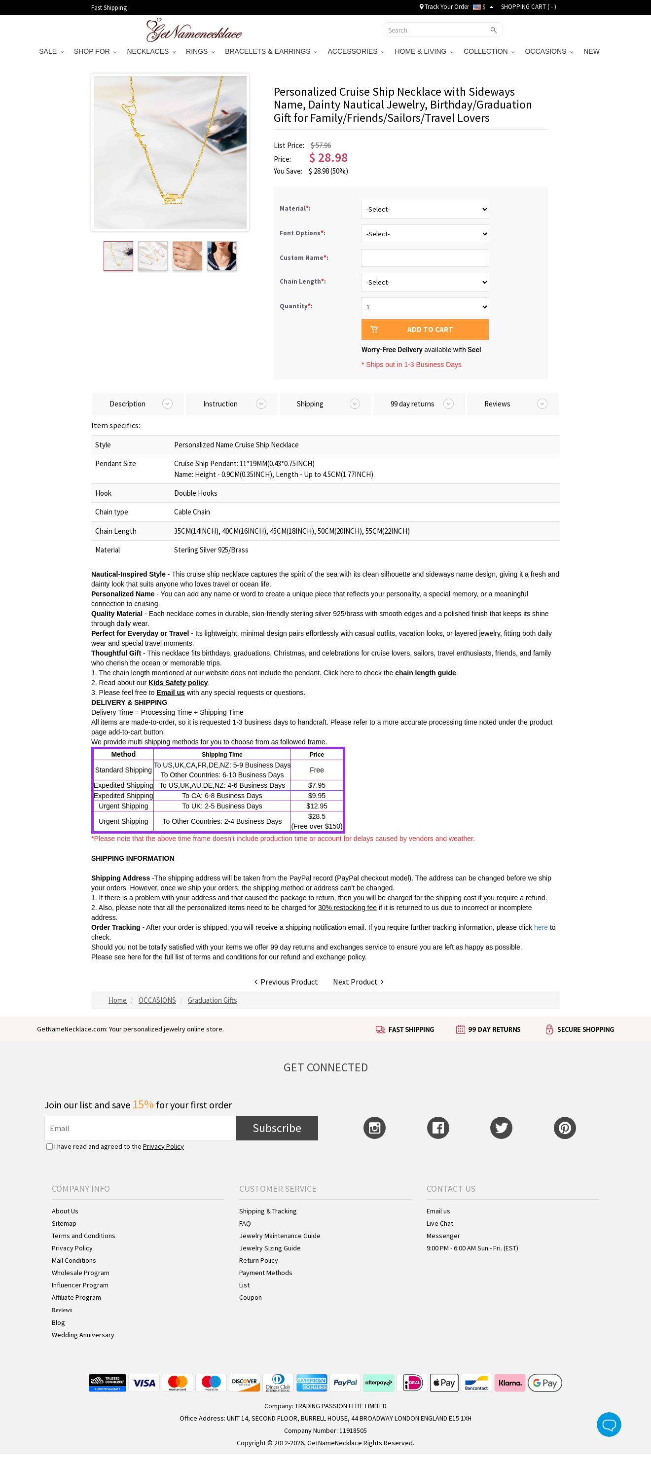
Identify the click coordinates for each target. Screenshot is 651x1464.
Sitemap (64, 1223)
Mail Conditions (74, 1260)
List (244, 1285)
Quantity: (296, 306)
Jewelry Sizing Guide (270, 1248)
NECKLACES (151, 51)
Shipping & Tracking (268, 1211)
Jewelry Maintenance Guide (280, 1235)
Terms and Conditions (83, 1235)
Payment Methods (265, 1272)
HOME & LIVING (424, 51)
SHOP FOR (95, 51)
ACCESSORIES (355, 51)
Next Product (358, 982)
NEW (592, 51)
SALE (51, 51)
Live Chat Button (609, 1424)
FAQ (245, 1223)
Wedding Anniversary (83, 1334)
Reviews (62, 1310)
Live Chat (440, 1223)
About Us (65, 1211)
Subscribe (277, 1127)
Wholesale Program (80, 1272)
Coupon (250, 1297)
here (134, 957)
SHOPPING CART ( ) (528, 6)
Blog (58, 1322)
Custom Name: (305, 258)
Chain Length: (303, 281)
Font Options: (303, 233)
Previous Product (286, 982)
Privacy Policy (163, 1146)
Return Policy (258, 1260)
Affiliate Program (76, 1297)
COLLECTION (489, 51)
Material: (296, 208)
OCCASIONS (549, 51)
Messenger (443, 1235)
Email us (438, 1211)
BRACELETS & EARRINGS (271, 51)
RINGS (200, 51)
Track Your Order (444, 6)
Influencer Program (80, 1285)
